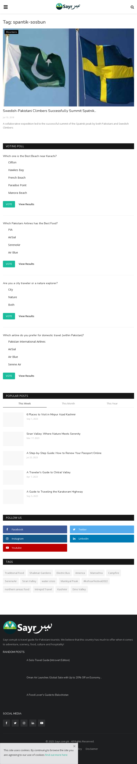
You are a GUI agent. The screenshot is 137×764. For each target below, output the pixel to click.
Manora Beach (17, 193)
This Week (25, 403)
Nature (12, 297)
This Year (112, 403)
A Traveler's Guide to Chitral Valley (48, 472)
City (10, 289)
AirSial (12, 237)
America (80, 573)
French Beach (17, 177)
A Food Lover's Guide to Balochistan (47, 695)
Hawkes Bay (16, 170)
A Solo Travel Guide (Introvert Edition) (48, 660)
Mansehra (96, 573)
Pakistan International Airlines (26, 341)
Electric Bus (63, 573)
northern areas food (17, 589)
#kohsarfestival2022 (96, 581)
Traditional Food (14, 573)
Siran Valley (29, 581)
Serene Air (14, 364)
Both (11, 305)
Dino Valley (79, 589)
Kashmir (62, 589)
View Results (26, 204)
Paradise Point (17, 185)
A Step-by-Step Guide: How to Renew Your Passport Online (64, 453)
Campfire (113, 573)
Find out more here (56, 755)
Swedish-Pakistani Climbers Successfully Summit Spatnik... (49, 110)
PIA (10, 229)
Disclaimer (92, 749)
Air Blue (13, 252)
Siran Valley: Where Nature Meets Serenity (53, 434)
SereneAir (14, 245)
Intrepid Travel (43, 589)
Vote (9, 204)
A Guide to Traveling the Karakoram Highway (55, 492)
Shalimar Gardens (40, 573)
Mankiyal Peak (69, 581)
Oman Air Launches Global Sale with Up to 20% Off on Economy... (64, 677)
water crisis (48, 581)
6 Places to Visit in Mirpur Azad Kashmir (51, 414)
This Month (68, 403)
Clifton (12, 162)
